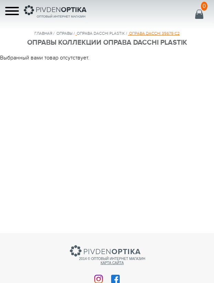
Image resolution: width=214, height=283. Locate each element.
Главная (43, 33)
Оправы (64, 33)
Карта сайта (112, 263)
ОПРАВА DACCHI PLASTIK (101, 33)
